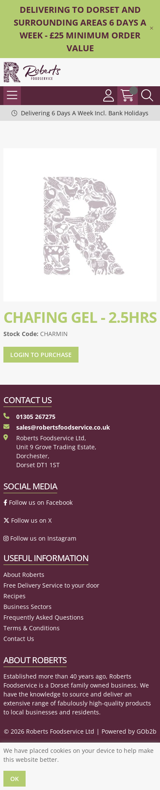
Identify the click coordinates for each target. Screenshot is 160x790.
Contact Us (18, 639)
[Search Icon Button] (147, 95)
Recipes (14, 596)
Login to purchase (41, 355)
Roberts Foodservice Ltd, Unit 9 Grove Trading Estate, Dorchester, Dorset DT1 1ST (49, 451)
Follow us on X (27, 520)
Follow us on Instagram (39, 538)
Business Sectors (27, 607)
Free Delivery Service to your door (51, 585)
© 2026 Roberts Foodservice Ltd (49, 731)
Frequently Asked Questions (43, 617)
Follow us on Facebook (38, 502)
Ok (14, 779)
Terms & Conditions (31, 628)
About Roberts (23, 575)
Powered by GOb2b (129, 731)
